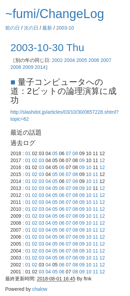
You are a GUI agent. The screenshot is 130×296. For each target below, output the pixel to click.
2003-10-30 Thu (47, 47)
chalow (39, 289)
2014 (40, 67)
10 (89, 167)
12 (102, 160)
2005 (81, 60)
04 (48, 181)
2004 (69, 60)
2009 (28, 67)
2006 (93, 60)
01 (28, 153)
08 (75, 153)
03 (41, 160)
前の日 (12, 28)
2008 (15, 67)
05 (55, 153)
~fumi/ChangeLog (54, 14)
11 (95, 174)
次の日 (31, 28)
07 (68, 153)
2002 (57, 60)
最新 (47, 28)
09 (82, 160)
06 (61, 167)
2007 (106, 60)
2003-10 (65, 28)
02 (34, 160)
